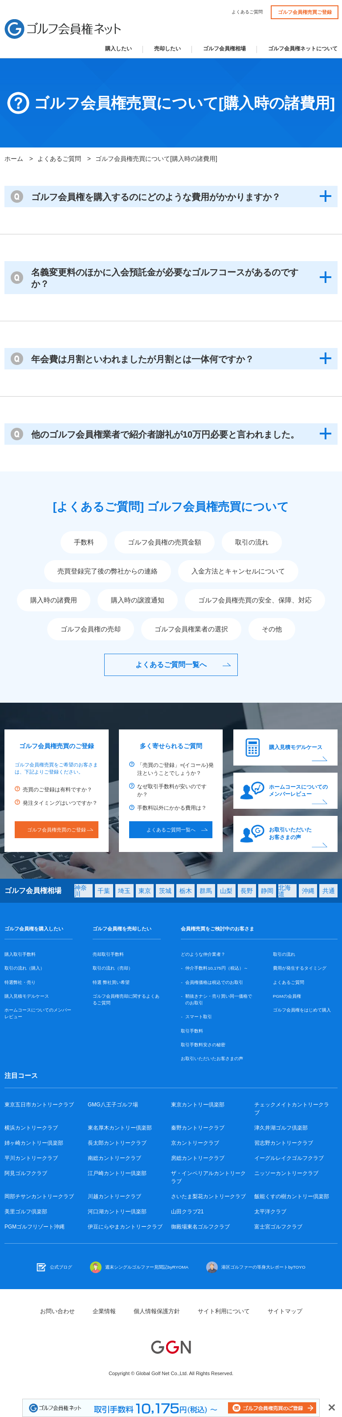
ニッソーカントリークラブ (286, 1173)
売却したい (167, 49)
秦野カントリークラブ (197, 1128)
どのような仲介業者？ (203, 954)
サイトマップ (285, 1311)
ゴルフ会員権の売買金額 (164, 542)
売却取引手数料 (108, 954)
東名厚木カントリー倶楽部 (120, 1128)
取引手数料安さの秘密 (203, 1044)
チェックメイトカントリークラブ (291, 1109)
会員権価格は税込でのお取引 (214, 982)
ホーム (13, 158)
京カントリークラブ (195, 1143)
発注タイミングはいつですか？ (60, 803)
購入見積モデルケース (295, 747)
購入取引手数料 (20, 954)
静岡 (267, 890)
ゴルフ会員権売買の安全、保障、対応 (255, 600)
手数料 (84, 542)
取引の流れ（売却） (113, 968)
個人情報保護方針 (157, 1311)
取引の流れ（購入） (24, 968)
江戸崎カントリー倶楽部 (117, 1173)
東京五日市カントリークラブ (39, 1105)
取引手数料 (192, 1030)
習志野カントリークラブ (283, 1143)
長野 (246, 890)
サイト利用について (224, 1311)
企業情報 (104, 1311)
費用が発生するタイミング (299, 968)
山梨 (226, 890)
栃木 (185, 890)
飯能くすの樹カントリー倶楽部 (291, 1196)
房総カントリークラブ (197, 1158)
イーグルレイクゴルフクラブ (289, 1158)
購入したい (118, 49)
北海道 (284, 890)
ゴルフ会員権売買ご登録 (305, 12)
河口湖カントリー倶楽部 (117, 1211)
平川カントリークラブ (31, 1158)
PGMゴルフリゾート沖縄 (34, 1227)
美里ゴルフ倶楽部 (25, 1211)
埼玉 (124, 890)
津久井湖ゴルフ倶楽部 (281, 1128)
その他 (272, 629)
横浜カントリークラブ (31, 1128)
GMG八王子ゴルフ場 (113, 1105)
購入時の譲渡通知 (137, 600)
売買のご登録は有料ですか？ (57, 789)
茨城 (165, 890)
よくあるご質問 (247, 12)
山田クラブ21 (187, 1211)
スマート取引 (198, 1016)
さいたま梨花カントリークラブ (208, 1196)
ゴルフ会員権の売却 (91, 629)
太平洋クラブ (270, 1211)
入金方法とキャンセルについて (238, 571)
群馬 (206, 890)
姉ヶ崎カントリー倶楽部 (33, 1143)
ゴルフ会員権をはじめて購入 (302, 1009)
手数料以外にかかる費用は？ (172, 808)
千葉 (104, 890)
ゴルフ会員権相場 (224, 49)
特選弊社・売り (20, 982)
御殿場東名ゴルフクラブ (200, 1227)
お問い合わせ (57, 1311)
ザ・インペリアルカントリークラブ (208, 1177)
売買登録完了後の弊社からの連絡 (107, 571)
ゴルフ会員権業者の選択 (191, 629)
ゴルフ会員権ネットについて (303, 49)
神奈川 (80, 890)
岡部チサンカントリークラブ (39, 1196)
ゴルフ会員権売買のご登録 (56, 829)
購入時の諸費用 (53, 600)
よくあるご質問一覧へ (171, 664)
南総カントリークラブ (114, 1158)
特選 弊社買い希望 (111, 982)
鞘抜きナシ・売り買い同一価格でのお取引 (218, 999)
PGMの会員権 (287, 996)
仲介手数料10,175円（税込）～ (216, 968)
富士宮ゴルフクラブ (278, 1227)
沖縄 (308, 890)
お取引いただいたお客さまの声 (290, 833)
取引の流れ (252, 542)
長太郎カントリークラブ (117, 1143)
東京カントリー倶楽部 (197, 1105)
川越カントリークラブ (114, 1196)
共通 (328, 890)
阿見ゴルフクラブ (25, 1173)
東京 (144, 890)
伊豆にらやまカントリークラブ (125, 1227)
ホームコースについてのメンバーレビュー (298, 791)
